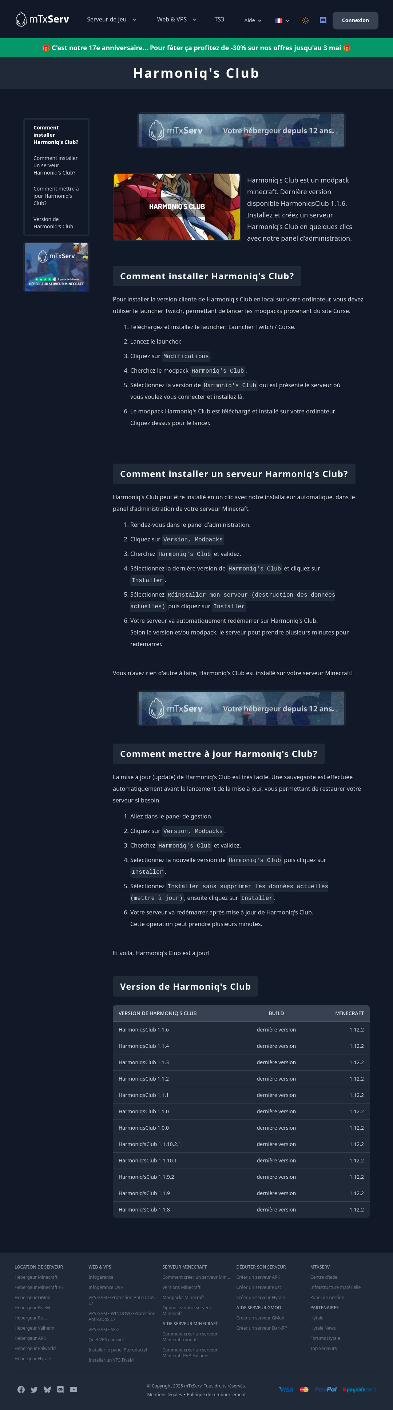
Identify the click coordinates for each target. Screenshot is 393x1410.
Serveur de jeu (112, 19)
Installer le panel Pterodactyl (117, 1350)
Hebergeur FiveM (32, 1308)
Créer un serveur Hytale (261, 1298)
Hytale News (323, 1328)
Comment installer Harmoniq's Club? (55, 134)
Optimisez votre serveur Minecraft (186, 1311)
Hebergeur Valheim (35, 1328)
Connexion (355, 20)
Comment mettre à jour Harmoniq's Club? (56, 196)
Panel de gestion (327, 1298)
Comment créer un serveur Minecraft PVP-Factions (190, 1353)
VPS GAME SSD (103, 1330)
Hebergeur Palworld (35, 1348)
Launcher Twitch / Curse (261, 327)
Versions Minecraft (181, 1287)
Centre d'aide (323, 1277)
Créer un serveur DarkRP (262, 1328)
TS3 (219, 19)
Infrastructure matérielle (335, 1287)
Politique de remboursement (216, 1394)
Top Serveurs (323, 1348)
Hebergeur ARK (30, 1338)
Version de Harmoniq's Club (53, 223)
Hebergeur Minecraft (36, 1277)
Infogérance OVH (106, 1287)
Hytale (316, 1318)
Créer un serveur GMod (261, 1318)
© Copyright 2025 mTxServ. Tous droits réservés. (196, 1386)
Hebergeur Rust (31, 1318)
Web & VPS (178, 19)
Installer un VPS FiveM (111, 1360)
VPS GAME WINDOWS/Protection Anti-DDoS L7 (121, 1316)
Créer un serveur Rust (259, 1287)
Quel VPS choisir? (105, 1340)
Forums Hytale (325, 1338)
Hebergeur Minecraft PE (39, 1287)
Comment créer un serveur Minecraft (196, 1277)
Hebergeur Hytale (33, 1359)
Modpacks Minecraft (183, 1298)
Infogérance (100, 1277)
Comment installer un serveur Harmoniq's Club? (55, 165)
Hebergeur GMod (33, 1298)
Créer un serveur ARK (258, 1277)
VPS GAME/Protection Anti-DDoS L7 (121, 1300)
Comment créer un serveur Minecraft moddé (190, 1337)
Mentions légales (164, 1394)
